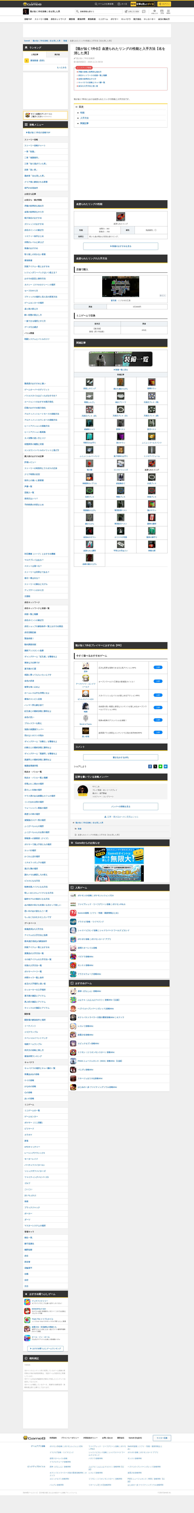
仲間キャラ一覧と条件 (34, 977)
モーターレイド (31, 1159)
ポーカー (28, 1213)
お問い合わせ (107, 1438)
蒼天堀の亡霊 (30, 669)
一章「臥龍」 (30, 152)
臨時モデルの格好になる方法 (36, 899)
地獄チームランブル (33, 1044)
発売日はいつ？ (31, 498)
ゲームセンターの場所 (34, 303)
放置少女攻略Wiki (135, 1473)
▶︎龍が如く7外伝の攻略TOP (38, 132)
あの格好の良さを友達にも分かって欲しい (42, 905)
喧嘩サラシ (151, 383)
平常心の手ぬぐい (121, 546)
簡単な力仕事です (32, 663)
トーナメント (30, 1026)
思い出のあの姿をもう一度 (36, 911)
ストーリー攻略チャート (35, 145)
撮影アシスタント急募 (34, 650)
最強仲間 (81, 19)
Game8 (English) (135, 1438)
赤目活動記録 (30, 632)
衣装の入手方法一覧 (33, 965)
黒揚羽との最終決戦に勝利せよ (37, 760)
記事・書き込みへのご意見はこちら (120, 817)
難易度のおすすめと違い (35, 383)
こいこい (28, 1189)
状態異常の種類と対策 (34, 444)
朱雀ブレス (151, 492)
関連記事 (84, 123)
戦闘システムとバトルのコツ (36, 339)
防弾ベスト (120, 424)
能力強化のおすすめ (33, 218)
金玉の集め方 (164, 19)
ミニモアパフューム (152, 451)
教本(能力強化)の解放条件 (35, 941)
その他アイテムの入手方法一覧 (37, 959)
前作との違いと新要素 (34, 480)
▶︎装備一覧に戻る (120, 361)
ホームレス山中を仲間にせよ (36, 693)
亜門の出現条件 (31, 188)
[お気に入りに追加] (132, 11)
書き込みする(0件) (121, 757)
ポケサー (114, 19)
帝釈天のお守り (89, 438)
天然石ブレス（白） (121, 411)
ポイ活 (122, 4)
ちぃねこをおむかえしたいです (37, 917)
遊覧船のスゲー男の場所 (35, 820)
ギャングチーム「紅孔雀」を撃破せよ (40, 657)
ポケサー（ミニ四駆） (34, 1123)
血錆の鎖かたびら (89, 559)
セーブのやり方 (31, 291)
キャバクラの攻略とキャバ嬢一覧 (91, 82)
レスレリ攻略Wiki (96, 1473)
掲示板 (57, 55)
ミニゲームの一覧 (32, 1110)
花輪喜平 (28, 1268)
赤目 (26, 1256)
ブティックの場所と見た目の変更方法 (40, 297)
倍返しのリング (89, 384)
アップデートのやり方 (34, 590)
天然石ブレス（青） (152, 397)
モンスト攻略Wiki (135, 1458)
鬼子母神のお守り (121, 451)
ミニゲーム (103, 19)
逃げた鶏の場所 (31, 869)
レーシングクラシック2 (34, 1153)
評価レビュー (30, 462)
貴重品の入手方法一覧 (34, 953)
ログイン (164, 4)
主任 (26, 1286)
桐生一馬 (28, 1238)
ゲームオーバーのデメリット (36, 390)
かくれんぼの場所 (32, 856)
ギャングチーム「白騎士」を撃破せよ (40, 741)
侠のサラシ (120, 438)
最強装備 (92, 19)
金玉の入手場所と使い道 (35, 984)
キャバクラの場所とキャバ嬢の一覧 (39, 1068)
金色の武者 (29, 681)
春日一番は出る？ (32, 578)
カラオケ (28, 1135)
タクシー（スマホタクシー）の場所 (39, 285)
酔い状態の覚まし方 (33, 315)
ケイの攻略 (29, 1080)
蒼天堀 (113, 301)
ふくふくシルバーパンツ (89, 451)
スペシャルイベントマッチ (36, 1038)
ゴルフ (27, 1183)
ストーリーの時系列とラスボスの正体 (40, 468)
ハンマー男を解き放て (34, 705)
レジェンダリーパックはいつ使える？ (40, 272)
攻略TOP (28, 19)
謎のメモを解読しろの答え (36, 875)
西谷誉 (27, 1262)
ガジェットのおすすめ (34, 224)
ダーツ (27, 1220)
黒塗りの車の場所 (32, 814)
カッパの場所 (30, 850)
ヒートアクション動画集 (35, 432)
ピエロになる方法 (32, 881)
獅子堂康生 (29, 1244)
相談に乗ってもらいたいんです (37, 675)
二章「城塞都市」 (32, 158)
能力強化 (137, 19)
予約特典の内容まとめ (34, 505)
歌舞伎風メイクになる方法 (36, 887)
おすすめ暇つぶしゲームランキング (46, 1349)
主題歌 (27, 596)
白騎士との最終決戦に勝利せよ (37, 747)
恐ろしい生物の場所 (33, 790)
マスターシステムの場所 (35, 1226)
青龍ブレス (120, 492)
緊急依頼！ (29, 638)
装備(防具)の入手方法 (33, 929)
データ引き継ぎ (31, 327)
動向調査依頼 (30, 644)
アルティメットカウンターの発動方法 (40, 420)
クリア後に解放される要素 (36, 182)
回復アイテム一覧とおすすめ (36, 266)
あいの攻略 (29, 1098)
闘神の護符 (151, 519)
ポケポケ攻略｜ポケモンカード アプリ (143, 1452)
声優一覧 (28, 486)
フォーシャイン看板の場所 (36, 808)
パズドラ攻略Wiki (96, 1458)
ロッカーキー (149, 19)
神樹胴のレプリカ (89, 478)
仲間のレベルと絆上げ (34, 242)
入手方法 (84, 118)
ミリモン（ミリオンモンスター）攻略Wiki (105, 1479)
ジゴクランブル (31, 1032)
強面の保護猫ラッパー (34, 729)
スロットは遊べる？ (33, 566)
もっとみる (61, 67)
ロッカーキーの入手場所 (35, 990)
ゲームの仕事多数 (104, 4)
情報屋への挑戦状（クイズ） (36, 838)
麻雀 (26, 1141)
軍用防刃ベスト (120, 519)
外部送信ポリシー (90, 1438)
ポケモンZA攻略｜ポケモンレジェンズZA (66, 1446)
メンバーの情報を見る (120, 806)
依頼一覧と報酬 (31, 614)
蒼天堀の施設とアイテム (35, 996)
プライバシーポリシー (70, 1438)
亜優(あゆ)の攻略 (31, 1074)
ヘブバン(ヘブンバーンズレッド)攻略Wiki (144, 1467)
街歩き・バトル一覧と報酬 (36, 778)
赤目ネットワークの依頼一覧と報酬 (92, 75)
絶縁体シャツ (89, 424)
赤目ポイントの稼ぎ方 (34, 230)
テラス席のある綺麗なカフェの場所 (39, 796)
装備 (79, 829)
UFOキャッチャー (32, 1147)
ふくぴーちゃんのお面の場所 (36, 832)
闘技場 (72, 19)
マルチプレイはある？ (34, 560)
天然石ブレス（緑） (152, 411)
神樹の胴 (151, 546)
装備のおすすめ (31, 248)
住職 (26, 1274)
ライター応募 (162, 1438)
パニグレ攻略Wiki (57, 1485)
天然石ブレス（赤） (90, 411)
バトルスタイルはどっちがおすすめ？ (40, 396)
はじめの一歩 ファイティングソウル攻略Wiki (145, 1485)
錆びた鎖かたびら (121, 384)
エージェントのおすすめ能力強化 (38, 402)
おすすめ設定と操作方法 (35, 278)
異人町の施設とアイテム (35, 1002)
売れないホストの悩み (34, 735)
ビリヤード (29, 1129)
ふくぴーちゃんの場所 (34, 826)
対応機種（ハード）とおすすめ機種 (39, 554)
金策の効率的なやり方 (87, 79)
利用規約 (53, 1438)
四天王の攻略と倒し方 (34, 1050)
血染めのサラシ (89, 532)
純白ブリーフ (120, 397)
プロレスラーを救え (33, 723)
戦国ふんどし (89, 397)
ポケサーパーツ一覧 (33, 971)
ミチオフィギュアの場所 (35, 862)
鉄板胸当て (120, 478)
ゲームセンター (31, 1116)
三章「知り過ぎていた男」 (36, 164)
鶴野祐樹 (28, 1250)
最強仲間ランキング (33, 1056)
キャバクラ (126, 19)
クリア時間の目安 (32, 474)
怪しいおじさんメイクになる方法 (38, 893)
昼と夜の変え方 (31, 309)
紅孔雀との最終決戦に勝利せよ (37, 711)
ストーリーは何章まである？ (36, 572)
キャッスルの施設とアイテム (36, 1008)
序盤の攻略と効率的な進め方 (89, 72)
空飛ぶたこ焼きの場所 (34, 784)
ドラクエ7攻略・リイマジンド (62, 1452)
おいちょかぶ (30, 1195)
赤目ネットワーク (58, 19)
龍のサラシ (151, 505)
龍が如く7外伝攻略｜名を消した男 (89, 823)
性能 (82, 112)
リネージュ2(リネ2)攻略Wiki (100, 1485)
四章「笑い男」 (31, 170)
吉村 (26, 1280)
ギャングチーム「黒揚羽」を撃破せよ (40, 754)
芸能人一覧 (29, 492)
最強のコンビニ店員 (33, 699)
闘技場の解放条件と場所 (35, 1020)
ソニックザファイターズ (35, 1171)
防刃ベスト (151, 424)
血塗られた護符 (89, 546)
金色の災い (29, 717)
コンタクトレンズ (121, 465)
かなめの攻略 (30, 1086)
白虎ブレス (151, 478)
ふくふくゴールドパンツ (152, 438)
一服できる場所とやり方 (35, 321)
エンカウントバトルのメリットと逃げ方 (41, 450)
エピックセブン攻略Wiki (59, 1479)
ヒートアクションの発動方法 (36, 426)
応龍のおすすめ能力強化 (35, 408)
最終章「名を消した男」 (35, 176)
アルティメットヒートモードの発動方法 (41, 414)
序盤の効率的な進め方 (34, 206)
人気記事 (34, 55)
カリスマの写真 (120, 532)
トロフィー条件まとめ (34, 236)
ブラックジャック (32, 1207)
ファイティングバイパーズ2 (36, 1177)
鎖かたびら (89, 519)
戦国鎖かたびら (89, 505)
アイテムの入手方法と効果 (36, 935)
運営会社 (120, 1438)
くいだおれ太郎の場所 (34, 802)
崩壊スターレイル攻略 (58, 1458)
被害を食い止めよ (32, 687)
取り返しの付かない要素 (35, 254)
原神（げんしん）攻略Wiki (60, 1467)
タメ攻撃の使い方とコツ (35, 438)
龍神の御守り (151, 532)
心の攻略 (28, 1092)
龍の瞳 (89, 465)
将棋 (26, 1201)
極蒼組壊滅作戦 (31, 766)
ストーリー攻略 (41, 19)
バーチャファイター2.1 (34, 1165)
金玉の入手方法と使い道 (88, 86)
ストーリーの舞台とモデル (36, 584)
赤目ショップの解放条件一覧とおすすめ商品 (43, 626)
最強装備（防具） (38, 60)
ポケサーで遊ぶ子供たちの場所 (37, 844)
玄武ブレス (89, 492)
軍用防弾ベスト (120, 505)
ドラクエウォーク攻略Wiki (60, 1462)
